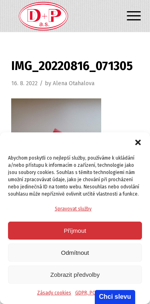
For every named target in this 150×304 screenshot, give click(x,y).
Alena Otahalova (73, 83)
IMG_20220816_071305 (72, 66)
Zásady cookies (54, 293)
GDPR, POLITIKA (92, 293)
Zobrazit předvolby (75, 274)
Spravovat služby (73, 209)
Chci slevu (115, 296)
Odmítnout (75, 252)
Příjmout (75, 230)
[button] (138, 142)
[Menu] (127, 17)
